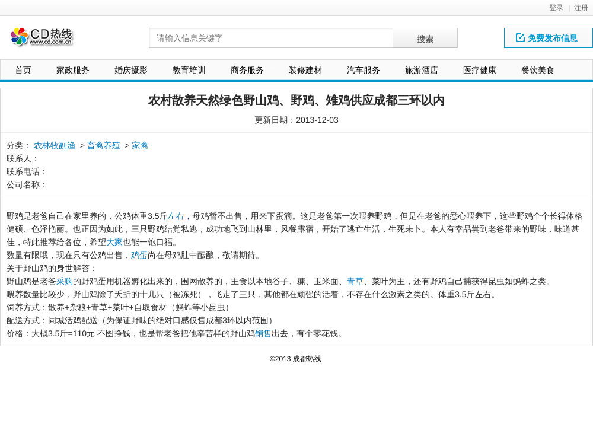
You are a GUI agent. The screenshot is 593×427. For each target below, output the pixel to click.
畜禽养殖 (103, 145)
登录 (556, 8)
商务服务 (247, 70)
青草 (355, 281)
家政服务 (73, 70)
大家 (114, 242)
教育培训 (189, 70)
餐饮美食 (537, 70)
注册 (581, 8)
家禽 (140, 145)
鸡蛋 (139, 255)
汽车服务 (363, 70)
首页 (23, 70)
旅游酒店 (421, 70)
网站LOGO (49, 40)
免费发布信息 (547, 38)
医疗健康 (479, 70)
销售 (263, 333)
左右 (175, 216)
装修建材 (305, 70)
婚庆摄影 (131, 70)
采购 (64, 281)
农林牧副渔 (54, 145)
